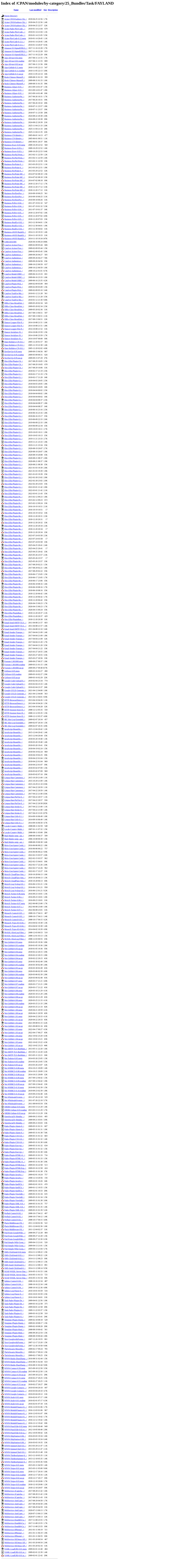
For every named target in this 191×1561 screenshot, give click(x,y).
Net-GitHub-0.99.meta (13, 1000)
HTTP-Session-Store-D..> (14, 710)
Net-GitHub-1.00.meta (13, 1010)
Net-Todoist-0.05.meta (13, 1058)
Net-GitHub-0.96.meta (13, 971)
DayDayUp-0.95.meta (13, 351)
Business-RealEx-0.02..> (14, 222)
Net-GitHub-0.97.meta (13, 981)
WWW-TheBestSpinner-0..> (15, 1455)
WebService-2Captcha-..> (14, 1491)
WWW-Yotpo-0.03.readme (15, 1484)
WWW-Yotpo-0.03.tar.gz (14, 1488)
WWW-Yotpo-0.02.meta (14, 1471)
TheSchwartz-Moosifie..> (14, 1349)
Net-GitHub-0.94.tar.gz (13, 958)
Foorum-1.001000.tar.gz (14, 668)
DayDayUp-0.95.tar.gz (13, 358)
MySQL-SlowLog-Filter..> (15, 932)
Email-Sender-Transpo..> (14, 632)
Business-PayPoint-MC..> (14, 174)
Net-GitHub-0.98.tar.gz (13, 997)
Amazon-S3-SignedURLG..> (15, 48)
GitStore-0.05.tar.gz (12, 677)
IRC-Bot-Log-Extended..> (14, 719)
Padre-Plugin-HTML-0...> (14, 1155)
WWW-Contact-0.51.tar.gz (15, 1384)
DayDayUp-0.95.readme (14, 355)
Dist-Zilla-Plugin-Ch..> (13, 361)
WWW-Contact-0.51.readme (15, 1381)
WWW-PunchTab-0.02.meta (15, 1426)
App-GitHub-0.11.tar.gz (13, 74)
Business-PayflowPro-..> (14, 193)
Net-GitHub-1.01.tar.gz (13, 1020)
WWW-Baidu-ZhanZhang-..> (16, 1359)
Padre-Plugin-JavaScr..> (14, 1175)
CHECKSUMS (10, 242)
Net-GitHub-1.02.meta (13, 1023)
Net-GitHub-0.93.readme (14, 945)
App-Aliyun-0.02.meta (13, 58)
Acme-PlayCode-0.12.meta (15, 38)
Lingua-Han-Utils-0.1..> (14, 816)
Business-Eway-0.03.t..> (14, 151)
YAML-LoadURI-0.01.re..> (15, 1552)
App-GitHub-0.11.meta (13, 67)
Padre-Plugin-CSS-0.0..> (14, 1136)
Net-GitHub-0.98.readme (14, 994)
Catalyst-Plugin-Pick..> (13, 284)
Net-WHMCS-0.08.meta (14, 1068)
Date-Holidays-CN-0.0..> (14, 342)
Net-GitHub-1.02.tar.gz (13, 1026)
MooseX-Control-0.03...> (14, 913)
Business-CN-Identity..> (14, 135)
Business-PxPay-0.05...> (14, 213)
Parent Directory (10, 16)
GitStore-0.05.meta (12, 671)
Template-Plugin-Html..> (14, 1329)
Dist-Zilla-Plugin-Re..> (13, 506)
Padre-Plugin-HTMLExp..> (15, 1165)
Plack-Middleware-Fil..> (14, 1223)
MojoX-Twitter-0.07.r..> (14, 907)
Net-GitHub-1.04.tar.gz (13, 1039)
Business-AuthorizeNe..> (14, 96)
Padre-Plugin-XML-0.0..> (14, 1204)
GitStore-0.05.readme (13, 674)
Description (53, 10)
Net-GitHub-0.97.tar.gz (13, 987)
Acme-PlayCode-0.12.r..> (14, 42)
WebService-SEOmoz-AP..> (15, 1539)
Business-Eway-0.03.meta (14, 145)
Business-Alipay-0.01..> (14, 87)
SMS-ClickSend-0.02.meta (15, 1252)
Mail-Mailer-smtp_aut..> (14, 836)
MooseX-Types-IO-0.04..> (15, 923)
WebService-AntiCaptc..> (14, 1501)
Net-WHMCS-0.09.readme (15, 1081)
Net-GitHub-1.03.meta (13, 1029)
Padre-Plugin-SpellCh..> (14, 1184)
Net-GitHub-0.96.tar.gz (13, 978)
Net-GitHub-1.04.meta (13, 1036)
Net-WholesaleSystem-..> (14, 1097)
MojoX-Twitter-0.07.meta (14, 903)
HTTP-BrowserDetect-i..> (14, 700)
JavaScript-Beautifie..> (13, 729)
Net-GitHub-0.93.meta (13, 942)
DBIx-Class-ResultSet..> (14, 303)
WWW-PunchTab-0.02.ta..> (15, 1433)
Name (16, 10)
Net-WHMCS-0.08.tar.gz (14, 1074)
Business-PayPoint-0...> (13, 164)
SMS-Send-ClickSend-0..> (15, 1262)
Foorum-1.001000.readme (14, 665)
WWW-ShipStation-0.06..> (15, 1436)
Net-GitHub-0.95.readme (14, 965)
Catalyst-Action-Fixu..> (13, 245)
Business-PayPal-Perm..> (14, 155)
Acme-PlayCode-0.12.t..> (14, 45)
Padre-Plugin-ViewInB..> (14, 1194)
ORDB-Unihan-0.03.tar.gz (14, 1113)
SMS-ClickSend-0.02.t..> (14, 1258)
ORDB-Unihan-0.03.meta (14, 1107)
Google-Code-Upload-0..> (14, 681)
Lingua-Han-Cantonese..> (14, 778)
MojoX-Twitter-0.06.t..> (14, 900)
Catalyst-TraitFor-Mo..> (14, 293)
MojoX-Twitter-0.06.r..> (14, 897)
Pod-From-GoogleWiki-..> (15, 1233)
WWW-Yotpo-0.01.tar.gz (14, 1468)
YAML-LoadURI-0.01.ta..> (15, 1555)
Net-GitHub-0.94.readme (14, 955)
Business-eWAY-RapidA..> (15, 232)
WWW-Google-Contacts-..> (15, 1388)
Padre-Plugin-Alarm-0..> (14, 1126)
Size (45, 10)
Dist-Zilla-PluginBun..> (13, 613)
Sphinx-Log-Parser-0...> (14, 1291)
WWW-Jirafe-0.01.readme (14, 1400)
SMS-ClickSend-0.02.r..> (14, 1255)
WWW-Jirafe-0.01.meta (13, 1397)
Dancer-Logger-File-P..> (14, 322)
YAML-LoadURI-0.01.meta (15, 1549)
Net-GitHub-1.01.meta (13, 1016)
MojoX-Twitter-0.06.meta (14, 894)
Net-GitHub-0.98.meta (13, 991)
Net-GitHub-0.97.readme (14, 984)
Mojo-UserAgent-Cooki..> (15, 845)
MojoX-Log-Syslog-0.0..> (14, 884)
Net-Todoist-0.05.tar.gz (13, 1065)
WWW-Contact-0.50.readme (15, 1371)
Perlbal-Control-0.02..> (13, 1213)
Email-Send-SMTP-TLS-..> (15, 623)
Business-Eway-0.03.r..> (14, 148)
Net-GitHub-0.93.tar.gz (13, 949)
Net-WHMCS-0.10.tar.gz (14, 1094)
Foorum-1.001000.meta (13, 661)
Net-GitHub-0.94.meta (13, 952)
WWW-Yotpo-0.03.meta (14, 1481)
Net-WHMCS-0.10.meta (14, 1087)
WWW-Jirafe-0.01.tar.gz (14, 1404)
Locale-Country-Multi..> (14, 826)
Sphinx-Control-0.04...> (13, 1281)
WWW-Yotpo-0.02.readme (15, 1475)
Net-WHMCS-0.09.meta (14, 1078)
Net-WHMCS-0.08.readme (15, 1071)
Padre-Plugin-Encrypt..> (14, 1145)
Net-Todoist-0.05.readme (14, 1062)
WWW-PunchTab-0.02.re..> (15, 1430)
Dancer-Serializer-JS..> (13, 332)
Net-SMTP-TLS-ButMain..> (15, 1049)
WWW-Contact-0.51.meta (14, 1378)
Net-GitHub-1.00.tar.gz (13, 1013)
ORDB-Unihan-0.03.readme (15, 1110)
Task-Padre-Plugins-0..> (14, 1310)
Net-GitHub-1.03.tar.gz (13, 1033)
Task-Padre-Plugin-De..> (14, 1300)
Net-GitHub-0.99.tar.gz (13, 1007)
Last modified (35, 10)
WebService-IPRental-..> (14, 1530)
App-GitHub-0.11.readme (14, 71)
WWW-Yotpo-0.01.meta (14, 1465)
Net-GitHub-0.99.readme (14, 1003)
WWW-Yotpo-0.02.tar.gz (14, 1478)
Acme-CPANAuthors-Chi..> (15, 19)
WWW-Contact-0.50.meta (14, 1368)
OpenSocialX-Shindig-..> (14, 1116)
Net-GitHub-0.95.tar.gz (13, 968)
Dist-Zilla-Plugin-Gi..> (13, 371)
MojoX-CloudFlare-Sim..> (15, 874)
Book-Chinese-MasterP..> (14, 77)
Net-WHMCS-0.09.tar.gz (14, 1084)
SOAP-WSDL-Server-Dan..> (15, 1271)
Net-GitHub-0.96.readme (14, 974)
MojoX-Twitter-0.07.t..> (14, 910)
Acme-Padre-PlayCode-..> (14, 29)
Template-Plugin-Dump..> (14, 1320)
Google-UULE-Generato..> (15, 690)
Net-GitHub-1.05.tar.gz (13, 1045)
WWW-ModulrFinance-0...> (15, 1407)
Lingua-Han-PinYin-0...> (14, 797)
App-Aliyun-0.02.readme (14, 61)
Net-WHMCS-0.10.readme (15, 1091)
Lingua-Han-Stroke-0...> (14, 807)
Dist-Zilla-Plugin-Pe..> (13, 497)
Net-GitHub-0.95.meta (13, 962)
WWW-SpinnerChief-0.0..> (15, 1446)
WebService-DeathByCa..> (15, 1520)
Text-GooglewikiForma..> (14, 1339)
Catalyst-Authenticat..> (13, 255)
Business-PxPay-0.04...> (14, 203)
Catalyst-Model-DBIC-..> (14, 274)
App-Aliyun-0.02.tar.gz (13, 64)
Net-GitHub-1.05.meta (13, 1042)
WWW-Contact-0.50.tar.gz (15, 1375)
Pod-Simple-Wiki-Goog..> (14, 1242)
